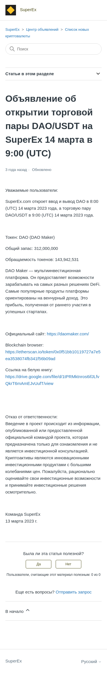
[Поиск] (53, 49)
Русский (91, 661)
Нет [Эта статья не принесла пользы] (68, 564)
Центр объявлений (42, 29)
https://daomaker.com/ (68, 333)
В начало (18, 610)
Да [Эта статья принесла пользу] (39, 564)
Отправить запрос (74, 592)
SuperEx (12, 29)
